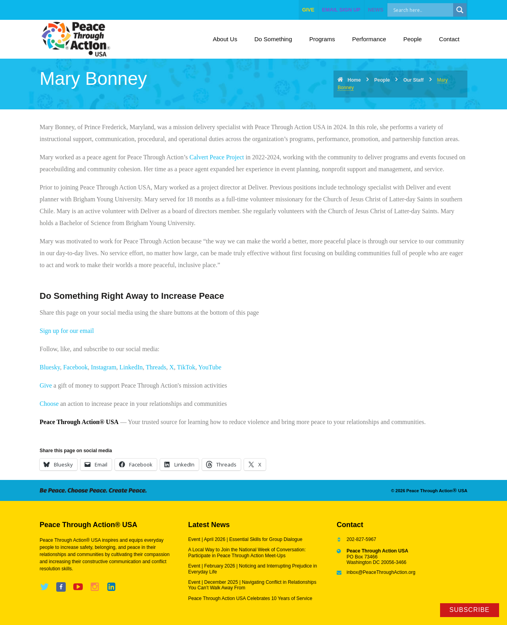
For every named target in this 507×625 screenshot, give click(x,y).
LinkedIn (131, 367)
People (412, 39)
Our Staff (413, 80)
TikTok (186, 367)
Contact (449, 39)
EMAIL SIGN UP (341, 10)
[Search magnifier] (460, 10)
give (308, 10)
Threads (156, 367)
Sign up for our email (67, 330)
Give (46, 385)
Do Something (273, 39)
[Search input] (428, 10)
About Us (225, 39)
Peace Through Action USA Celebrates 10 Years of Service (250, 598)
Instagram (103, 367)
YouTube (209, 367)
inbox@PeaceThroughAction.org (381, 572)
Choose (49, 403)
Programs (322, 39)
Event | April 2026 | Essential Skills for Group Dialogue (245, 539)
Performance (369, 39)
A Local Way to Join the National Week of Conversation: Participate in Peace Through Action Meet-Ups (247, 552)
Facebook (75, 367)
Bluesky (50, 367)
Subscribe (470, 609)
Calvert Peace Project (216, 157)
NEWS (375, 10)
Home (353, 80)
